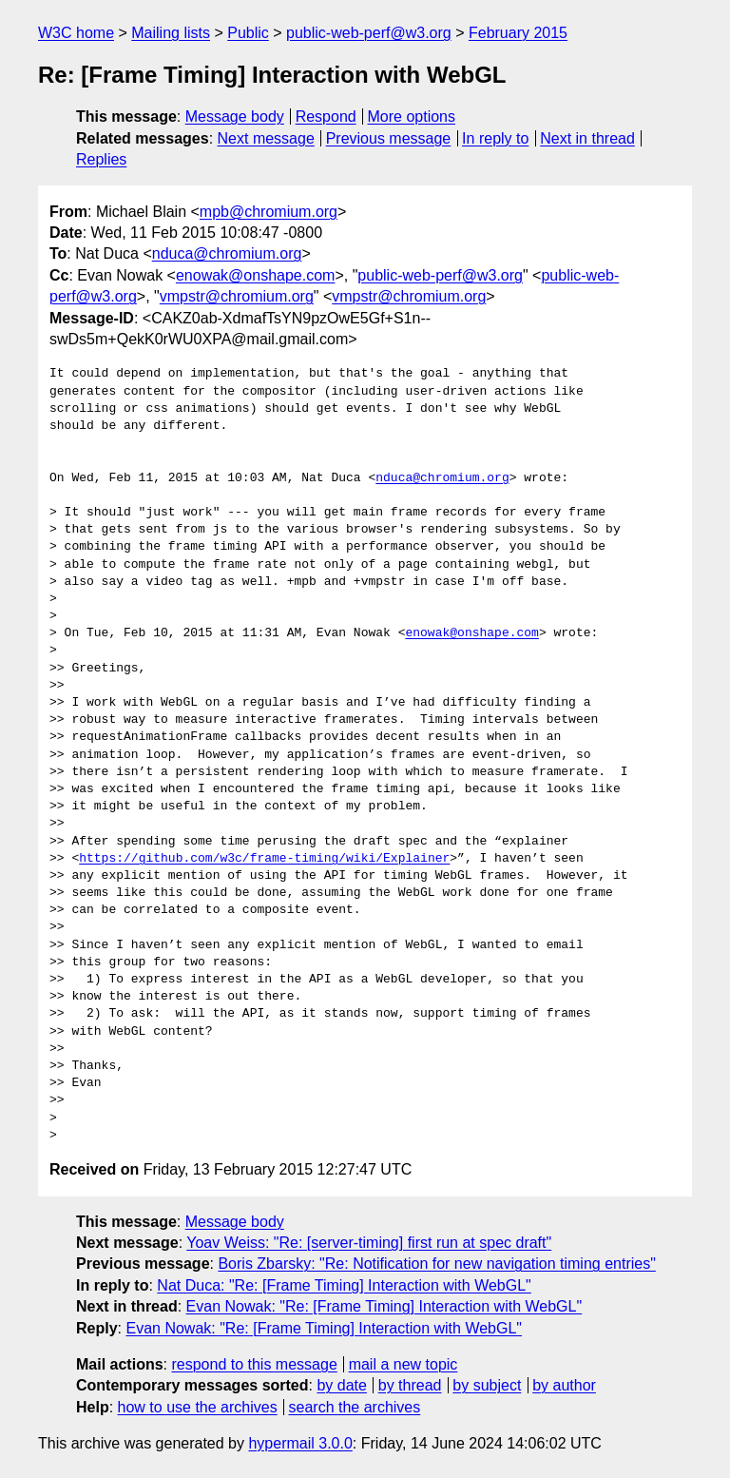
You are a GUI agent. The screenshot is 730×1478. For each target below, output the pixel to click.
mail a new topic (403, 1364)
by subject (486, 1385)
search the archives (355, 1407)
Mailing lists (170, 33)
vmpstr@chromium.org (237, 296)
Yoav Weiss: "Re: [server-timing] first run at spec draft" (368, 1243)
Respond (326, 116)
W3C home (76, 33)
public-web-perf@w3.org (368, 33)
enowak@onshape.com (255, 275)
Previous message (388, 138)
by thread (410, 1385)
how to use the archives (198, 1407)
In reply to (495, 138)
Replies (101, 159)
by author (564, 1385)
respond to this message (253, 1364)
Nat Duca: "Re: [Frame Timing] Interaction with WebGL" (343, 1285)
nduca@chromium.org (227, 253)
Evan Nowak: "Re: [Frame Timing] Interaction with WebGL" (384, 1306)
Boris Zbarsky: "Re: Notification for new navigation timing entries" (436, 1263)
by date (341, 1385)
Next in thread (587, 138)
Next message (266, 138)
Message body (234, 116)
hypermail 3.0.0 (300, 1443)
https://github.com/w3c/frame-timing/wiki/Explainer (264, 858)
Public (248, 33)
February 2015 (518, 33)
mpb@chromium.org (268, 212)
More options (412, 116)
